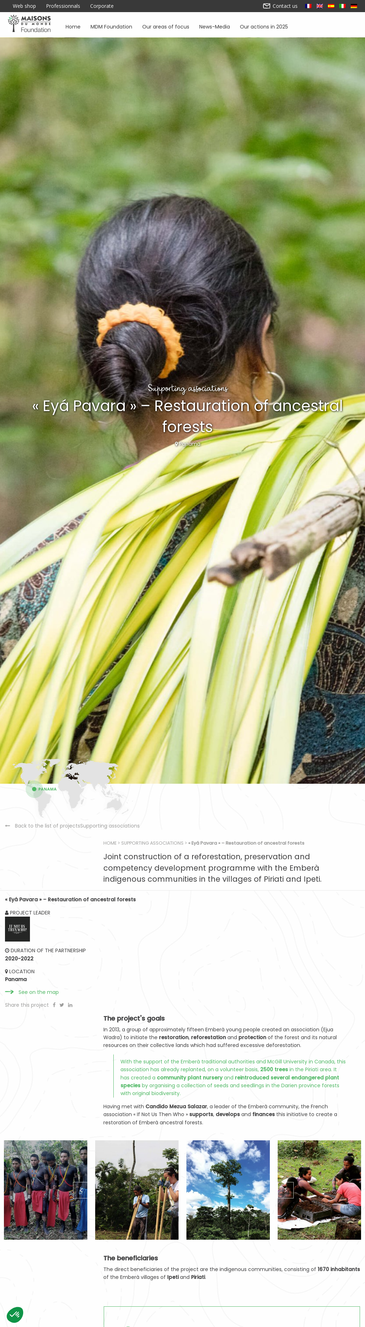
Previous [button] (80, 1276)
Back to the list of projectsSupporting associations (56, 1067)
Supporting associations (185, 1018)
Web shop (24, 6)
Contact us (280, 6)
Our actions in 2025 (264, 26)
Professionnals (63, 6)
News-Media (214, 26)
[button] (15, 1314)
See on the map (39, 1187)
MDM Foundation (111, 26)
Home (73, 26)
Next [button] (285, 1276)
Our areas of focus (165, 26)
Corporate (102, 6)
